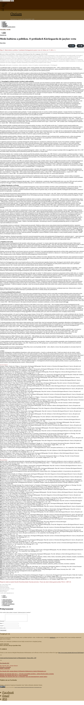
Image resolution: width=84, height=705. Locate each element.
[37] (67, 252)
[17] (27, 158)
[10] (35, 113)
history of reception (7, 602)
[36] (20, 247)
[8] (31, 102)
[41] (80, 297)
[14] (40, 139)
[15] (10, 143)
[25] (21, 196)
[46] (62, 326)
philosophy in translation (8, 603)
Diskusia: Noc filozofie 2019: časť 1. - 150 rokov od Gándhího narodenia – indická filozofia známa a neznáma (27, 675)
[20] (82, 165)
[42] (67, 302)
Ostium (16, 14)
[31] (40, 212)
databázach (53, 638)
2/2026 (4, 33)
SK (3, 8)
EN (3, 10)
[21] (32, 173)
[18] (56, 160)
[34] (79, 219)
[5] (79, 91)
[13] (48, 133)
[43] (30, 310)
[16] (70, 150)
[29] (22, 204)
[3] (62, 88)
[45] (32, 319)
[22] (46, 177)
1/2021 (4, 595)
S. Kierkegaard (6, 605)
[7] (15, 100)
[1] (24, 74)
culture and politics (7, 599)
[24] (72, 182)
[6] (39, 94)
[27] (44, 201)
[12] (79, 128)
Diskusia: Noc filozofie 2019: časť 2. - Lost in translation (14, 676)
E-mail (2, 627)
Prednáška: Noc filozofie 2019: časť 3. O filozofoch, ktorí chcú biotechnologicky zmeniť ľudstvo (23, 678)
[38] (47, 258)
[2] (38, 87)
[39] (20, 269)
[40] (70, 270)
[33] (6, 219)
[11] (29, 122)
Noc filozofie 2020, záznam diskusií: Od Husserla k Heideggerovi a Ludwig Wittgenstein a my (23, 672)
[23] (10, 182)
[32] (56, 217)
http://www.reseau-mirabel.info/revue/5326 (70, 654)
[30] (57, 206)
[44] (27, 311)
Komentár (2, 622)
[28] (39, 203)
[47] (52, 330)
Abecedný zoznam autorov (8, 26)
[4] (83, 89)
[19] (7, 165)
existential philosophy (7, 601)
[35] (82, 230)
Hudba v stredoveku (5, 670)
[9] (44, 109)
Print (72, 45)
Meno (1, 624)
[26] (49, 200)
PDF (80, 45)
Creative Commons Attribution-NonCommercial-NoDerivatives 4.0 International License (28, 688)
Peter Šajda (2, 43)
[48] (32, 338)
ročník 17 (4, 597)
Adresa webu (2, 629)
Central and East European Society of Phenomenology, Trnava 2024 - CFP (18, 659)
